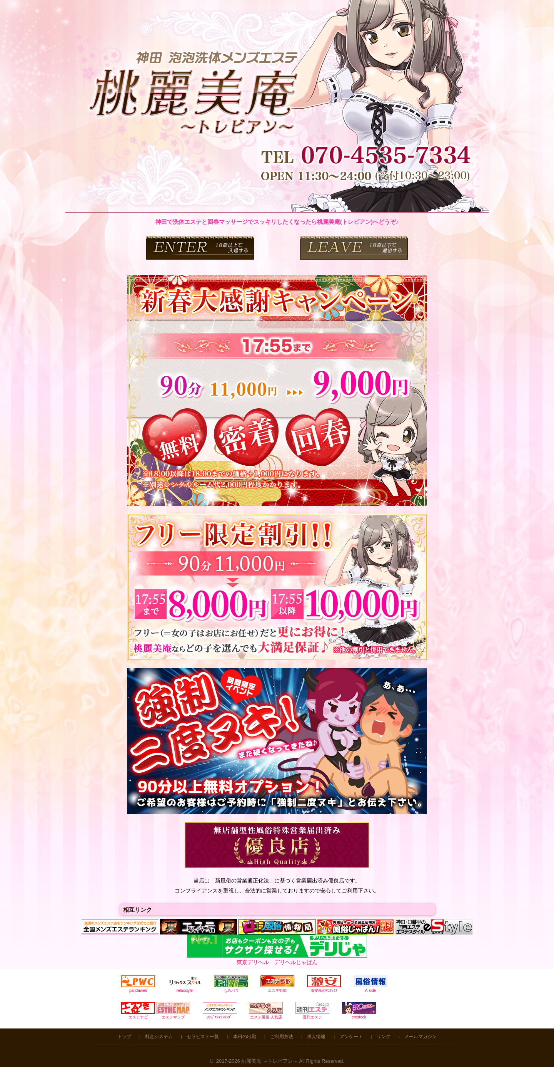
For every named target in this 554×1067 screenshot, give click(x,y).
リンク (383, 1036)
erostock (359, 1010)
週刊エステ (312, 1010)
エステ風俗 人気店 (266, 1010)
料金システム (159, 1036)
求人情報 (316, 1036)
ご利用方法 (281, 1036)
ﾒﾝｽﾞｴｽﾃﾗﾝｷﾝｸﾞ (220, 1010)
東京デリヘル (253, 962)
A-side (370, 984)
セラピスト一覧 (203, 1036)
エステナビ (138, 1010)
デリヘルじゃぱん (295, 962)
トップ (124, 1036)
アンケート (351, 1036)
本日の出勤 (244, 1036)
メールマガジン (420, 1036)
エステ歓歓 (277, 984)
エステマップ (173, 1010)
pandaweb (138, 984)
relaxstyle (185, 984)
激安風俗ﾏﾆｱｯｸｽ (324, 984)
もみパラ (231, 984)
